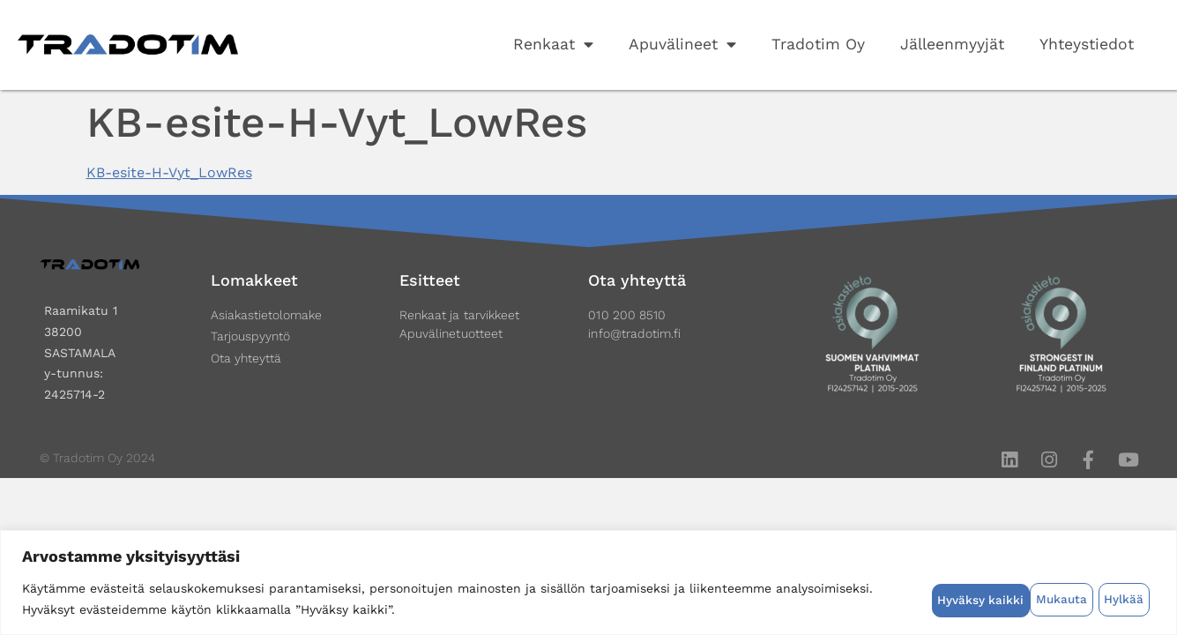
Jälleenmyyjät (952, 44)
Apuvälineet (682, 45)
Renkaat (553, 45)
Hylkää (1025, 599)
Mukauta (961, 599)
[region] (588, 582)
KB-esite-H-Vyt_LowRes (169, 172)
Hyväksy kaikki (1106, 599)
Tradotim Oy (818, 44)
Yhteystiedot (1086, 44)
